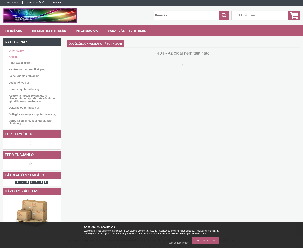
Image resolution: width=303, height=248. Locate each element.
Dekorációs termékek (24, 107)
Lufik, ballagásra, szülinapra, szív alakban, (30, 122)
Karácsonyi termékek (24, 89)
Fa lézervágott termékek (27, 69)
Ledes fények (19, 82)
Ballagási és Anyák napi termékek (32, 114)
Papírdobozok (20, 62)
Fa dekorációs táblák (24, 76)
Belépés (12, 2)
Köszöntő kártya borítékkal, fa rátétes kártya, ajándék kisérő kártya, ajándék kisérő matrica (32, 98)
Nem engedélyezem (178, 242)
